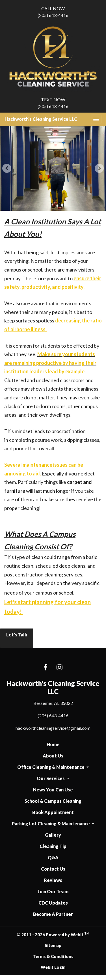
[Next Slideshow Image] (99, 168)
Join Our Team (53, 891)
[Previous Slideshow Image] (6, 168)
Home (53, 744)
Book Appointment (53, 812)
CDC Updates (53, 902)
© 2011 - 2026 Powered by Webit (53, 934)
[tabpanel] (53, 168)
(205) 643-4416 (53, 11)
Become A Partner (53, 914)
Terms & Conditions (53, 956)
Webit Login (53, 967)
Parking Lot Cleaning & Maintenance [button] (51, 823)
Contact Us (53, 868)
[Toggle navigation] (96, 119)
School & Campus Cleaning (53, 801)
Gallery (53, 835)
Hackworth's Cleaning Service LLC (41, 119)
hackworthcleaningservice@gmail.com (53, 728)
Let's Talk (16, 638)
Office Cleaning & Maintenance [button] (51, 767)
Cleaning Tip (53, 846)
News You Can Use (53, 789)
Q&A (53, 857)
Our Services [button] (51, 778)
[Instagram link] (59, 668)
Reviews (53, 880)
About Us (53, 755)
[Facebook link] (45, 668)
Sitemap (53, 945)
